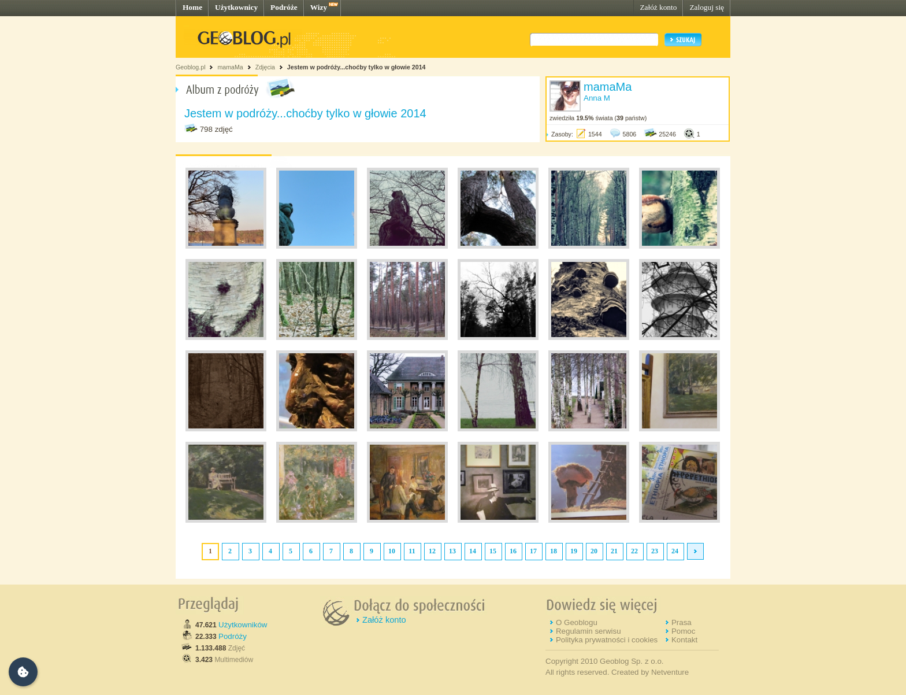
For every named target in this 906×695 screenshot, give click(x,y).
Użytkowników (242, 624)
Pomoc (683, 631)
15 (492, 551)
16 (513, 551)
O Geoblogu (576, 622)
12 (432, 551)
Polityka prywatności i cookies (607, 639)
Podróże (284, 7)
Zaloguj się (706, 7)
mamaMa (230, 67)
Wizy (318, 7)
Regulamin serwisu (588, 631)
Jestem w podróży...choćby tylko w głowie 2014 (356, 67)
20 (594, 551)
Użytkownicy (236, 7)
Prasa (681, 622)
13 (452, 551)
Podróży (232, 636)
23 (654, 551)
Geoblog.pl (191, 67)
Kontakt (684, 639)
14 (472, 551)
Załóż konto (658, 7)
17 (533, 551)
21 (614, 551)
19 (573, 551)
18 (553, 551)
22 (634, 551)
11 (412, 551)
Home (192, 7)
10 (391, 551)
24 (674, 551)
